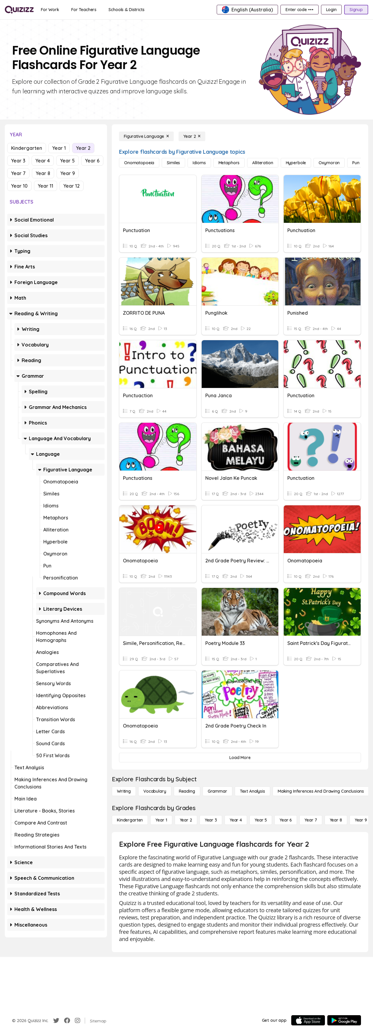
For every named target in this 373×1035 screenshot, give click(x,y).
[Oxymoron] (329, 163)
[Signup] (356, 9)
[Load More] (240, 757)
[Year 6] (285, 820)
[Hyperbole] (296, 163)
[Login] (331, 9)
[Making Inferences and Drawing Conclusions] (321, 791)
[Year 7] (310, 820)
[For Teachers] (83, 9)
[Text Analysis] (252, 791)
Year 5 (67, 161)
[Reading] (187, 791)
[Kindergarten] (130, 820)
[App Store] (308, 1020)
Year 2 (83, 148)
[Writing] (124, 791)
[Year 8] (336, 820)
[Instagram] (77, 1020)
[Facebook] (67, 1020)
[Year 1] (161, 820)
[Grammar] (217, 791)
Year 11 (45, 186)
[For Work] (50, 9)
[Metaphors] (229, 163)
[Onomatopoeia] (139, 163)
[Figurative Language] (146, 136)
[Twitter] (56, 1020)
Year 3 (18, 161)
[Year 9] (361, 820)
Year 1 (59, 148)
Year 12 (71, 186)
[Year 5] (260, 820)
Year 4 (42, 161)
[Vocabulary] (154, 791)
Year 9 (67, 173)
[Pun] (356, 163)
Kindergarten (26, 148)
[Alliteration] (262, 163)
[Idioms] (199, 163)
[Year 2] (192, 136)
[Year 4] (236, 820)
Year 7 (18, 173)
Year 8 (43, 173)
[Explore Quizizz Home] (19, 10)
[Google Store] (344, 1020)
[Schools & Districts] (126, 9)
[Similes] (173, 163)
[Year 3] (211, 820)
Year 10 (19, 186)
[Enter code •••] (299, 9)
